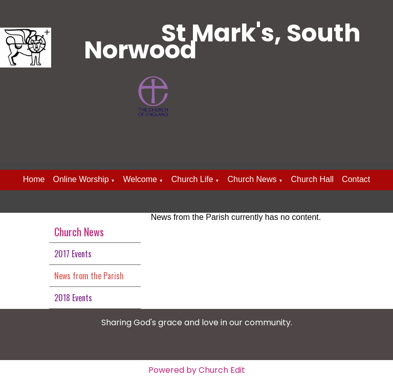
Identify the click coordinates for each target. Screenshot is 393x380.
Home (34, 179)
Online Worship (80, 179)
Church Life (192, 179)
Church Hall (312, 179)
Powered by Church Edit (196, 370)
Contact (356, 179)
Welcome (140, 179)
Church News (252, 179)
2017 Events (73, 254)
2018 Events (73, 298)
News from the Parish (89, 276)
